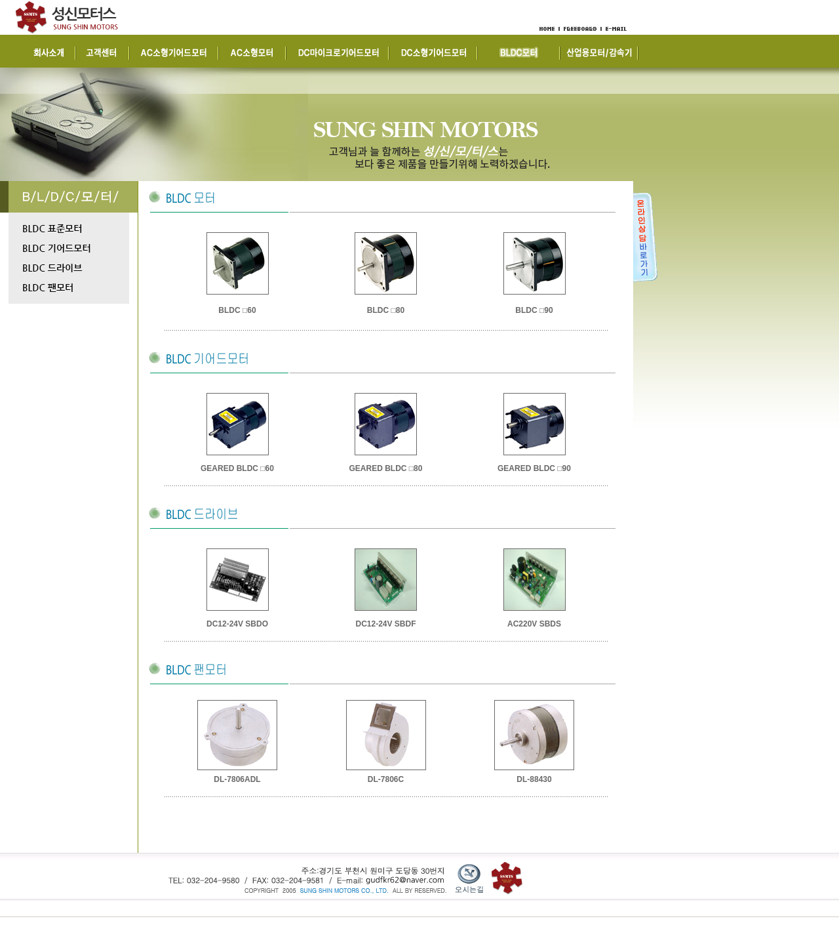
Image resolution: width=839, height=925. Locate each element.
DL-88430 (534, 779)
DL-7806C (386, 779)
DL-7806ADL (237, 779)
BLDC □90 (534, 310)
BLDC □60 (237, 310)
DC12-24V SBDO (237, 623)
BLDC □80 (385, 310)
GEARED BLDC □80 (386, 468)
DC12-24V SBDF (385, 623)
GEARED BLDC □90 (534, 468)
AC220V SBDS (534, 623)
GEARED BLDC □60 (237, 468)
